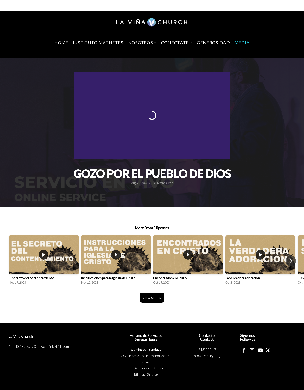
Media (242, 42)
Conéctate (176, 42)
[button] (290, 261)
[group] (44, 261)
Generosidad (213, 42)
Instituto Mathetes (98, 42)
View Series (152, 297)
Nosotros (142, 42)
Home (61, 42)
